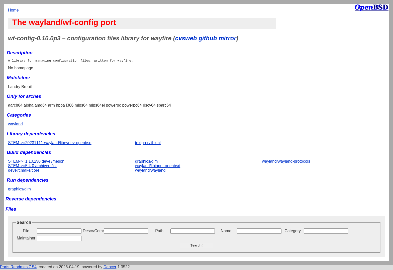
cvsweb (186, 38)
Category (292, 231)
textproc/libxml (148, 143)
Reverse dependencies (31, 199)
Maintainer (26, 239)
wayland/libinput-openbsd (157, 166)
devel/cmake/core (23, 171)
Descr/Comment (93, 231)
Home (13, 10)
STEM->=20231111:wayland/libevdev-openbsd (49, 143)
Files (11, 209)
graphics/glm (146, 162)
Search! (196, 246)
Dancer (110, 267)
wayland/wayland (150, 171)
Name (226, 231)
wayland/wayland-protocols (286, 162)
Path (159, 231)
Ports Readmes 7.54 (18, 267)
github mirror (217, 38)
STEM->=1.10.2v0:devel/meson (36, 162)
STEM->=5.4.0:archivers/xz (32, 166)
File (26, 231)
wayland (15, 125)
